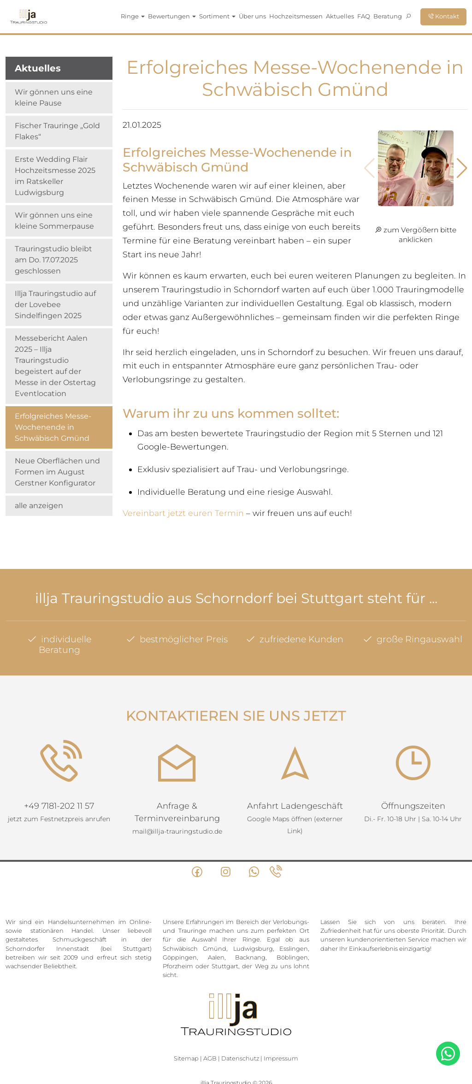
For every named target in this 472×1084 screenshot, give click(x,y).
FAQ (363, 16)
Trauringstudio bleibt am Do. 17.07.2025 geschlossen (53, 259)
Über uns (252, 16)
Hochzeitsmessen (296, 16)
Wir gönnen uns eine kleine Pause (54, 97)
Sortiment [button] (217, 16)
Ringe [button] (133, 16)
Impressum (281, 1058)
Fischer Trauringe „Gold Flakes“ (57, 131)
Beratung (387, 16)
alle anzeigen (39, 505)
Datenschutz (240, 1058)
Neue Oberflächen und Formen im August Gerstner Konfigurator (57, 471)
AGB (210, 1058)
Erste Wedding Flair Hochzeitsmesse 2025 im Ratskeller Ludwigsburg (55, 176)
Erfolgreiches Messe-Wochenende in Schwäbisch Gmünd (53, 427)
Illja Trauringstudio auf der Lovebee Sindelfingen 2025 (55, 304)
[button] (462, 168)
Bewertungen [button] (172, 16)
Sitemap (186, 1058)
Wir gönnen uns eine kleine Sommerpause (54, 221)
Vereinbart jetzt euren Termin (183, 513)
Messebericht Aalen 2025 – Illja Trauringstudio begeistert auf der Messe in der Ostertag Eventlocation (55, 366)
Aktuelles (340, 16)
